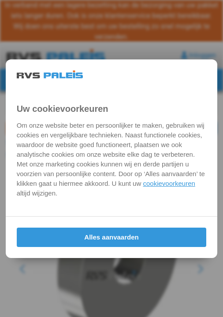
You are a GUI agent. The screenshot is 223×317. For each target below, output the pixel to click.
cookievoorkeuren (169, 183)
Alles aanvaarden (111, 237)
